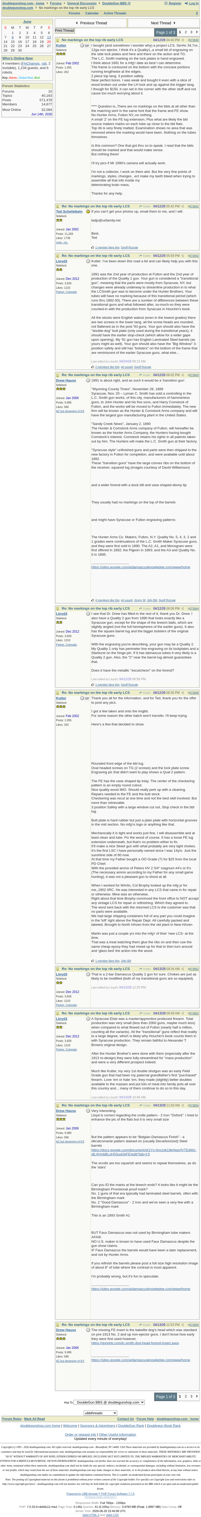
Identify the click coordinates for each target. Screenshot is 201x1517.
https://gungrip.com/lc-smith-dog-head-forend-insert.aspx (135, 1343)
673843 (194, 375)
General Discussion (82, 3)
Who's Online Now (17, 58)
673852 (194, 968)
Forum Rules (11, 1419)
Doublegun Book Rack (164, 1426)
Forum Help (145, 1419)
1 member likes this (107, 247)
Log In (192, 3)
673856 (194, 1324)
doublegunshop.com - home (23, 3)
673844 (194, 608)
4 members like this (107, 600)
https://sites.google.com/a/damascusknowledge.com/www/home (140, 567)
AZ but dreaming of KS (70, 411)
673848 (194, 692)
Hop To (68, 1402)
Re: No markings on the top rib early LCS (96, 206)
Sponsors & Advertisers (97, 1426)
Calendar (92, 13)
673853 (194, 1013)
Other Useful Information (117, 1434)
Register (172, 3)
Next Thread (164, 23)
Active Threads (115, 13)
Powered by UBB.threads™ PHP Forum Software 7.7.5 (100, 1493)
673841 (194, 206)
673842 (194, 255)
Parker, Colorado (66, 291)
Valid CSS (112, 1514)
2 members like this (107, 366)
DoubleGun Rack (131, 1426)
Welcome (70, 1426)
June (27, 22)
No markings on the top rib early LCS (92, 40)
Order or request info (80, 1434)
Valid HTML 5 (90, 1514)
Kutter (145, 206)
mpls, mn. (62, 242)
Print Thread (64, 30)
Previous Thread (91, 23)
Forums (56, 3)
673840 (194, 40)
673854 (194, 1105)
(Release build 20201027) (100, 1496)
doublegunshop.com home (40, 1426)
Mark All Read (34, 1419)
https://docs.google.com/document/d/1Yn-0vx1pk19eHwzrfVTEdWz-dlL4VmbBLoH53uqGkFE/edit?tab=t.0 (144, 1152)
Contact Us (125, 1419)
